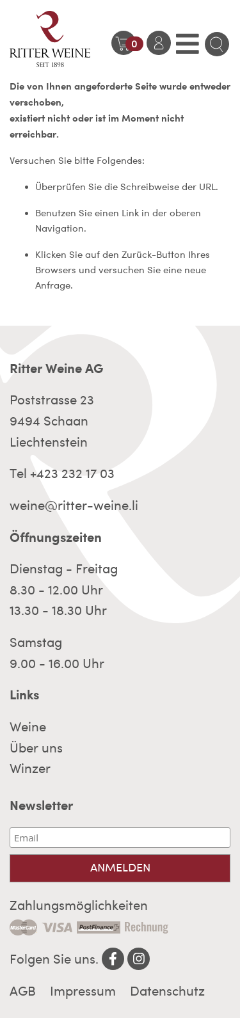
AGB (23, 991)
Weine (28, 727)
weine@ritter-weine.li (74, 505)
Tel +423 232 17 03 (62, 473)
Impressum (83, 991)
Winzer (30, 768)
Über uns (36, 748)
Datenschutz (167, 991)
